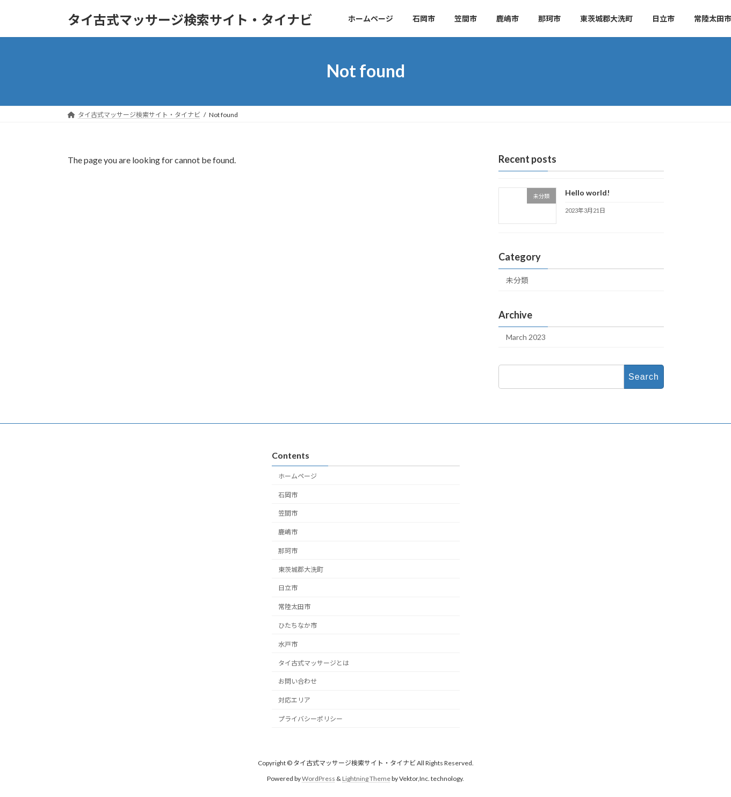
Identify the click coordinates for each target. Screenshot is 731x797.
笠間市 (288, 513)
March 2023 (526, 337)
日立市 (288, 588)
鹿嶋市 (288, 532)
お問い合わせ (297, 681)
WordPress (318, 778)
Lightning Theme (366, 778)
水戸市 (288, 644)
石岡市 (288, 495)
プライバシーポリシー (310, 719)
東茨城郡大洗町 (300, 570)
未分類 (517, 280)
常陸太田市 (294, 607)
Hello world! (586, 192)
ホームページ (297, 476)
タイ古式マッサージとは (313, 663)
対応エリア (294, 700)
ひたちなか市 (297, 625)
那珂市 (288, 551)
